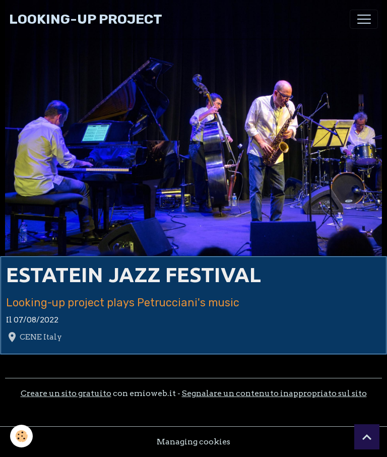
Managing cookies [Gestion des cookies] (193, 441)
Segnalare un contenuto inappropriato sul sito (274, 393)
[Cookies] (21, 436)
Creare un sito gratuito (66, 393)
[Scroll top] (366, 436)
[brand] (85, 19)
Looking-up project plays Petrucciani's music (122, 302)
